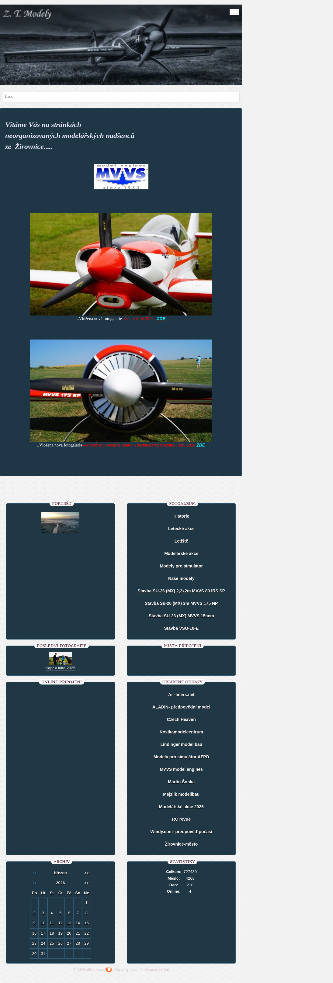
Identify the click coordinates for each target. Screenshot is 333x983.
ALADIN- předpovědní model (181, 707)
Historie (181, 516)
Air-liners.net (181, 694)
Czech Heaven (181, 719)
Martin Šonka (181, 781)
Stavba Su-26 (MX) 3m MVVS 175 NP (181, 603)
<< (34, 873)
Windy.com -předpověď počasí (181, 831)
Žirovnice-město (181, 844)
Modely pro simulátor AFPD (181, 756)
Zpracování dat (156, 969)
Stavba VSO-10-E (181, 628)
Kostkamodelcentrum (181, 731)
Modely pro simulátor (181, 566)
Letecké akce (181, 528)
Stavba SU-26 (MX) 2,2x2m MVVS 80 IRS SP (181, 590)
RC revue (181, 819)
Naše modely (181, 578)
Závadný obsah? (128, 969)
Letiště (181, 541)
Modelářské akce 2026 (181, 806)
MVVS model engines (181, 769)
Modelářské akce (181, 553)
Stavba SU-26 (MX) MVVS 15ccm (181, 615)
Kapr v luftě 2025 (60, 668)
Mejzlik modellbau (181, 794)
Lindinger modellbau (181, 744)
